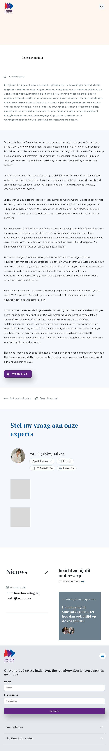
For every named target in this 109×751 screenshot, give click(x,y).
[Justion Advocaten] (54, 738)
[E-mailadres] (54, 701)
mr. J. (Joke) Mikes (47, 454)
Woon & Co (19, 373)
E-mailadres (11, 695)
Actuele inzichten (17, 398)
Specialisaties (40, 461)
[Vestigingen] (54, 727)
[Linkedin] (68, 469)
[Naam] (54, 688)
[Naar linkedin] (102, 656)
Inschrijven (54, 711)
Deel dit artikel (46, 398)
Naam (7, 681)
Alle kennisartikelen (69, 582)
